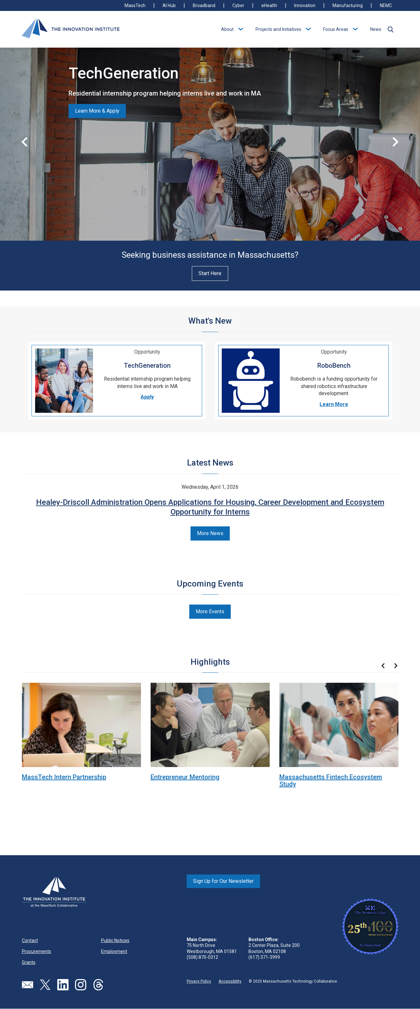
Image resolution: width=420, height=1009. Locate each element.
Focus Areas (335, 29)
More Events (210, 611)
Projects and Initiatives (278, 29)
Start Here (210, 273)
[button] (390, 29)
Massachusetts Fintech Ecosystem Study (330, 780)
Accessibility (230, 981)
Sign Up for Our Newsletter (223, 881)
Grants (28, 962)
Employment (114, 951)
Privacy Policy (199, 981)
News (375, 29)
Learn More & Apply (97, 111)
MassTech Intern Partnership (64, 777)
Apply (147, 397)
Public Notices (115, 940)
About (227, 29)
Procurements (36, 951)
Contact (30, 940)
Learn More (334, 404)
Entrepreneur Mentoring (185, 777)
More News (210, 533)
